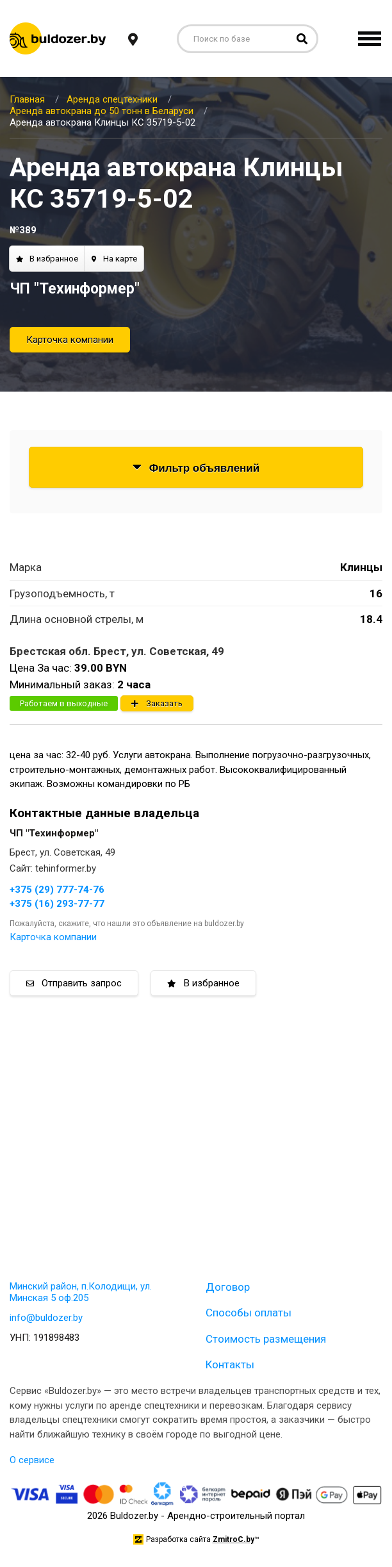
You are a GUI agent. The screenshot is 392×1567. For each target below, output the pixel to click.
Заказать (157, 703)
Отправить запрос (74, 983)
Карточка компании (69, 339)
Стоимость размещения (266, 1338)
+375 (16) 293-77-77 (57, 903)
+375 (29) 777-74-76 (57, 889)
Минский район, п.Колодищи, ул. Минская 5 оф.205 (81, 1292)
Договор (228, 1287)
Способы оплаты (248, 1312)
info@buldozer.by (46, 1317)
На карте (114, 258)
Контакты (230, 1364)
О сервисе (32, 1460)
